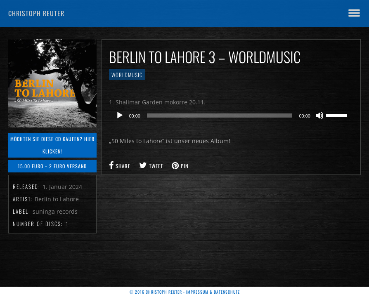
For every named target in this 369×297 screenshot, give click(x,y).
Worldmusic (126, 75)
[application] (231, 115)
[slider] (219, 115)
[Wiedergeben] (120, 115)
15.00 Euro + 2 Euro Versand (52, 166)
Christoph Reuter (36, 13)
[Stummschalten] (319, 115)
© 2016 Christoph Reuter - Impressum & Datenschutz (185, 292)
